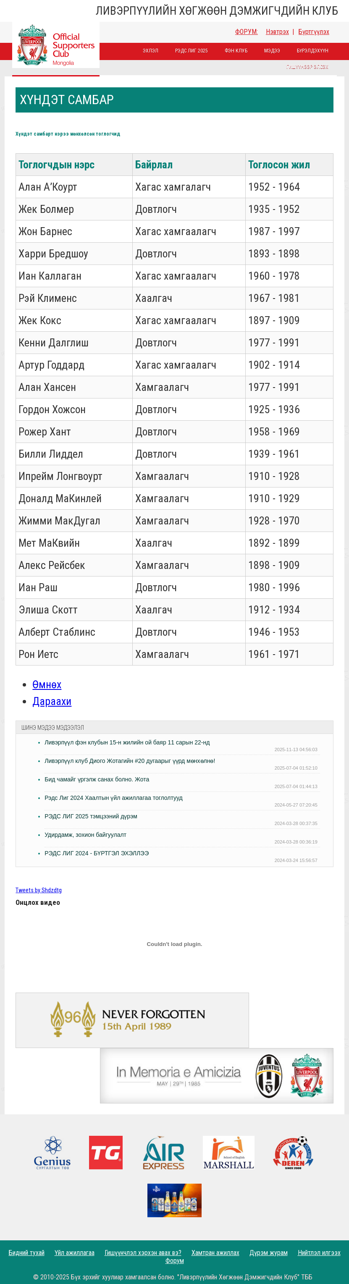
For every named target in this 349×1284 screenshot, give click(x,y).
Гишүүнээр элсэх (307, 67)
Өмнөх (46, 684)
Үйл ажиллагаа (74, 1253)
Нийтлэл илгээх (319, 1253)
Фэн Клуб (236, 51)
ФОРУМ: (246, 32)
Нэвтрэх (277, 32)
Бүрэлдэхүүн (312, 51)
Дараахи (51, 701)
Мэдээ (272, 51)
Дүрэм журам (268, 1253)
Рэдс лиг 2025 (191, 51)
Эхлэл (150, 51)
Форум (174, 1261)
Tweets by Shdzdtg (39, 890)
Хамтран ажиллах (215, 1253)
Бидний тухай (27, 1253)
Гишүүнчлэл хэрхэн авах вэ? (143, 1253)
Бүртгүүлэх (314, 32)
